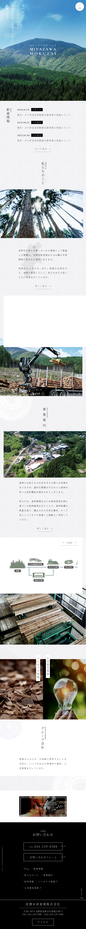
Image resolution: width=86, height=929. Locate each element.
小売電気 (37, 122)
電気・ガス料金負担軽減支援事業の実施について (44, 114)
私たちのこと (31, 875)
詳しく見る (41, 285)
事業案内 (48, 875)
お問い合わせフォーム (43, 857)
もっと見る (41, 148)
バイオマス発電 (47, 881)
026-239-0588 (43, 846)
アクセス (42, 922)
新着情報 (38, 868)
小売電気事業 (31, 887)
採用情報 (29, 881)
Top (26, 868)
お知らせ (37, 109)
